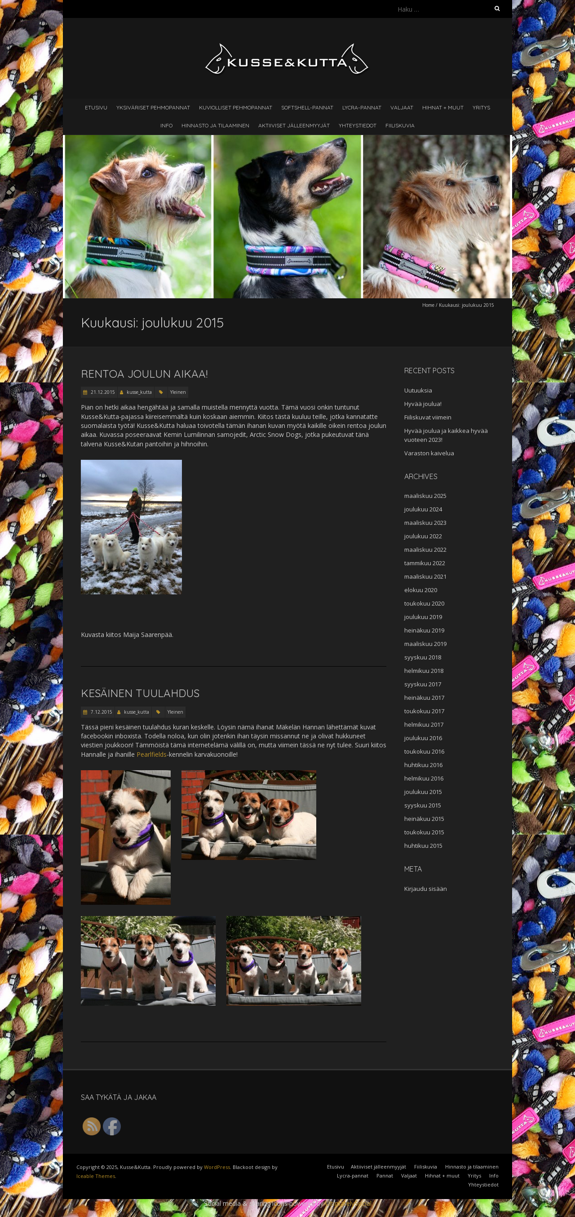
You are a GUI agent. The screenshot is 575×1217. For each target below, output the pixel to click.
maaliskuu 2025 (425, 496)
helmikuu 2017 (423, 724)
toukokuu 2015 (424, 832)
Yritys (481, 107)
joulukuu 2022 (423, 536)
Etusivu (96, 107)
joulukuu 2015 (423, 792)
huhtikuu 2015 (423, 846)
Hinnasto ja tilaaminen (215, 125)
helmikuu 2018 (423, 671)
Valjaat (401, 107)
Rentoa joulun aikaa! (144, 373)
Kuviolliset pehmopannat (235, 107)
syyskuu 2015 (422, 805)
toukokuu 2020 (424, 603)
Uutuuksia (418, 390)
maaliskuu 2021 (425, 576)
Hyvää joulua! (423, 404)
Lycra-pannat (361, 107)
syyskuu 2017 (422, 684)
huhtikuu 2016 (423, 765)
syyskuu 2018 (422, 657)
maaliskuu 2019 (425, 644)
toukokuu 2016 (424, 751)
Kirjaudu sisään (425, 889)
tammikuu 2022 (424, 563)
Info (166, 125)
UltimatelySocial (348, 1203)
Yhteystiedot (357, 125)
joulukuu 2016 (423, 738)
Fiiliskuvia (400, 125)
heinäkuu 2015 (424, 819)
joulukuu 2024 (423, 509)
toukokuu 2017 (424, 711)
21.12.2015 (102, 392)
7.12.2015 (100, 712)
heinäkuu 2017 (424, 698)
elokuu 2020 (420, 590)
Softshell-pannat (307, 107)
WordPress (217, 1167)
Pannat (384, 1175)
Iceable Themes (95, 1176)
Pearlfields (152, 754)
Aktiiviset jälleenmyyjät (294, 125)
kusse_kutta (139, 392)
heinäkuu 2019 (424, 630)
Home (428, 305)
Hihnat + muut (443, 107)
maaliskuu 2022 (425, 549)
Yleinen (178, 392)
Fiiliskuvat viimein (427, 417)
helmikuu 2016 (423, 778)
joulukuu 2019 (423, 617)
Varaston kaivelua (429, 453)
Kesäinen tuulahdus (140, 693)
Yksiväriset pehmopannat (153, 107)
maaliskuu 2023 (425, 523)
